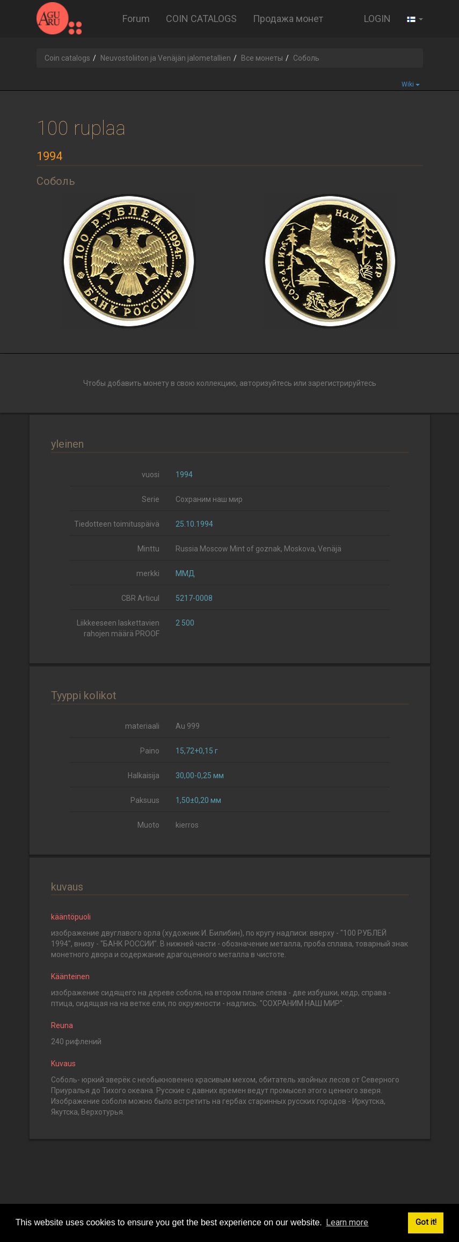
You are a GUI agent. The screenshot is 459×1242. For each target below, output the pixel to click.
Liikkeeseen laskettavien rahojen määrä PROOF (118, 628)
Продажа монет (288, 18)
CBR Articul (140, 598)
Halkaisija (143, 775)
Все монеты (262, 58)
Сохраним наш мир (209, 499)
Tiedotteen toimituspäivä (116, 524)
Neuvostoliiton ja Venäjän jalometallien (165, 58)
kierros (187, 825)
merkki (147, 573)
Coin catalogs (67, 58)
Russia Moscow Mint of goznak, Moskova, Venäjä (258, 548)
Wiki (411, 84)
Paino (149, 750)
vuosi (150, 474)
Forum (136, 18)
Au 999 (188, 726)
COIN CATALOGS (201, 18)
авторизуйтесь (265, 383)
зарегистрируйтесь (342, 383)
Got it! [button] (426, 1222)
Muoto (148, 825)
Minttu (148, 548)
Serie (150, 499)
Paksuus (144, 800)
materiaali (142, 726)
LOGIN (377, 18)
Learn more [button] (347, 1222)
